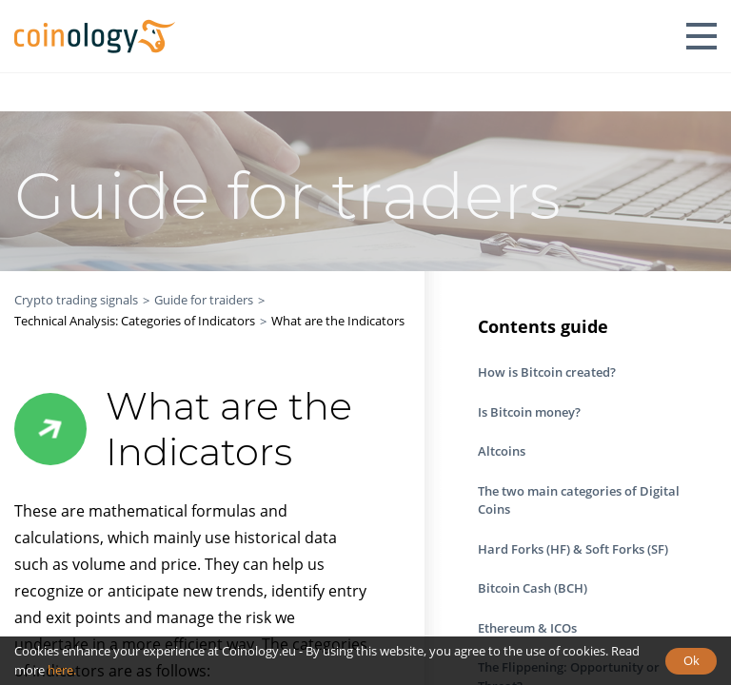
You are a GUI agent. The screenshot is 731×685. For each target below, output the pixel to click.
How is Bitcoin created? (547, 372)
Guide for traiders (203, 299)
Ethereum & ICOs (527, 627)
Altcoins (501, 451)
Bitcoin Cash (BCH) (532, 588)
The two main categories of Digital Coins (579, 500)
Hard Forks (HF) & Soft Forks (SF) (573, 549)
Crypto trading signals (76, 299)
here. (62, 669)
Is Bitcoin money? (529, 412)
